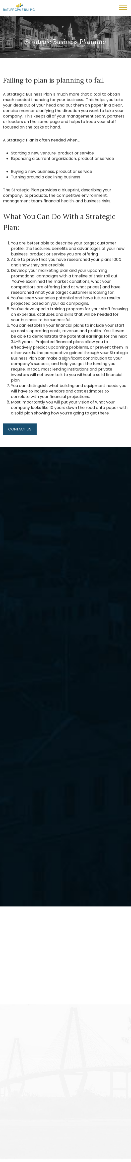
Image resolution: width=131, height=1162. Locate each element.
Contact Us (19, 433)
